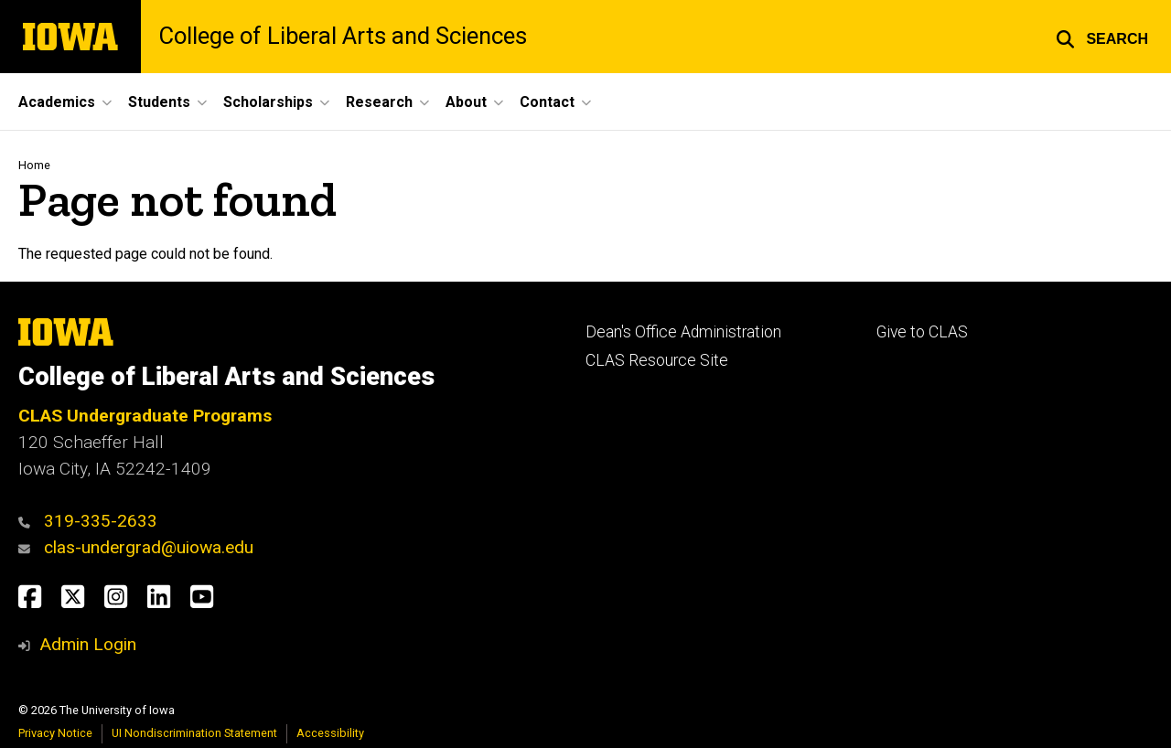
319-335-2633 (100, 520)
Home (34, 165)
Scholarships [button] (268, 102)
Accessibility (330, 733)
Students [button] (159, 102)
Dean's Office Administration (683, 332)
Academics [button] (56, 102)
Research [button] (379, 102)
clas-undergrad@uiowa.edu (148, 547)
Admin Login (87, 644)
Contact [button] (547, 102)
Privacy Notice (55, 733)
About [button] (466, 102)
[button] (1102, 36)
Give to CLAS (922, 332)
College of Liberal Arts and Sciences (343, 36)
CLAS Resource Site (657, 360)
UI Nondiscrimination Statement (194, 733)
